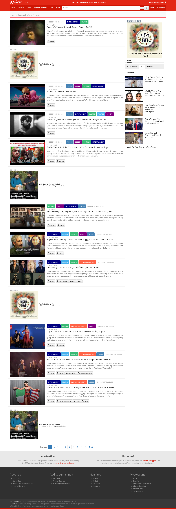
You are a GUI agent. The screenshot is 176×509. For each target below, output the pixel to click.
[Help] (142, 8)
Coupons (96, 484)
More (58, 8)
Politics (101, 114)
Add (52, 8)
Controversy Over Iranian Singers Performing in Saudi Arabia (73, 267)
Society (78, 86)
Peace (51, 401)
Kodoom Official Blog (56, 22)
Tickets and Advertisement (23, 484)
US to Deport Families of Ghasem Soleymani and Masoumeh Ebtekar (154, 79)
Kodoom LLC (19, 501)
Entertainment (72, 22)
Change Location (139, 486)
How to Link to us (19, 486)
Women (60, 161)
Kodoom (13, 504)
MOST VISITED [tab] (132, 67)
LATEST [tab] (149, 67)
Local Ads (96, 486)
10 (85, 447)
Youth (59, 253)
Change (157, 2)
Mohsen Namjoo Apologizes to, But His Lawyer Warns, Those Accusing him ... (80, 211)
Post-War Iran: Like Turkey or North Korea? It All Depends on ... (154, 121)
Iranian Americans (85, 373)
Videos (69, 86)
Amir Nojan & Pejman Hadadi (49, 184)
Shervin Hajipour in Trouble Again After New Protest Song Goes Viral (76, 119)
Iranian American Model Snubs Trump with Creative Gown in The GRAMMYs (80, 387)
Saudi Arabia (62, 281)
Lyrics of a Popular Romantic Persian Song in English (69, 27)
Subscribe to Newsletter (142, 484)
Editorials (130, 73)
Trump (51, 373)
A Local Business (59, 481)
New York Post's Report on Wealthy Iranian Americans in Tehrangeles (154, 108)
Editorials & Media (41, 8)
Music (51, 41)
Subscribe (161, 8)
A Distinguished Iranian (61, 484)
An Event (56, 478)
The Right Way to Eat (46, 64)
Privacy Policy (138, 489)
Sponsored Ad (14, 50)
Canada (60, 345)
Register (136, 481)
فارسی (25, 2)
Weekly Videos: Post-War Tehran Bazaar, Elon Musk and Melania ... (154, 94)
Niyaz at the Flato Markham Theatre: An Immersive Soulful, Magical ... (77, 331)
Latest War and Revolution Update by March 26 (153, 135)
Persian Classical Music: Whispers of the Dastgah (52, 186)
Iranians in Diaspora (87, 262)
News (29, 8)
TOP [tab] (142, 67)
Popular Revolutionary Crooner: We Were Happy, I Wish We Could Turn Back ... (81, 239)
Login (152, 8)
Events (95, 478)
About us (16, 478)
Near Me (21, 8)
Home (13, 8)
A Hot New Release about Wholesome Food (50, 66)
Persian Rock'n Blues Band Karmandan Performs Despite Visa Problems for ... (80, 359)
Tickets (96, 481)
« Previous (43, 447)
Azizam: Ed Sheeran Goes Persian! (62, 91)
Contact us (17, 481)
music (37, 15)
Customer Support (149, 461)
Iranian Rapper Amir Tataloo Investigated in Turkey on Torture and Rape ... (78, 147)
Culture (84, 22)
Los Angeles (70, 373)
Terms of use (138, 491)
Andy (72, 281)
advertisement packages (64, 463)
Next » (91, 447)
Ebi (79, 281)
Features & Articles (25, 15)
